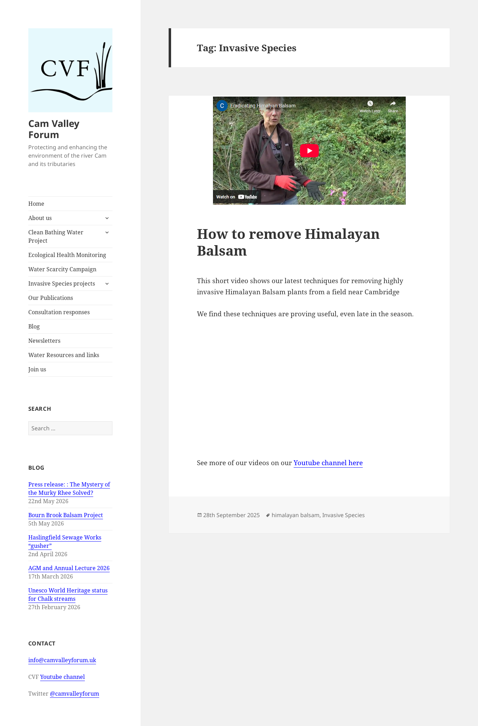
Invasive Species (343, 515)
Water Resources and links (63, 355)
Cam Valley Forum (53, 129)
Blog (34, 326)
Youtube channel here (328, 462)
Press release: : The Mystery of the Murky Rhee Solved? (69, 489)
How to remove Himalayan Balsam (288, 241)
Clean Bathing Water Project (55, 236)
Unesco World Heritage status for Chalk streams (68, 595)
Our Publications (50, 298)
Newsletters (44, 341)
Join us (37, 369)
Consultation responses (59, 312)
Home (36, 203)
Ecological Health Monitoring (67, 255)
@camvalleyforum (74, 693)
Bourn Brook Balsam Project (65, 515)
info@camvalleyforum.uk (62, 660)
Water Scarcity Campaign (62, 269)
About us (40, 218)
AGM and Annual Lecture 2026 (69, 568)
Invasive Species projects (61, 283)
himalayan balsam (295, 515)
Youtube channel (62, 677)
